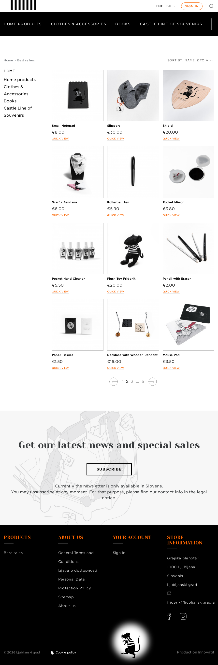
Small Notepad (63, 125)
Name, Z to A (199, 60)
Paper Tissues (62, 355)
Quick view (60, 138)
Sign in (192, 6)
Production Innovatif (195, 652)
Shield (168, 125)
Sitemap (66, 597)
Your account (132, 537)
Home (9, 71)
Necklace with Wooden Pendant (132, 355)
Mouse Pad (171, 355)
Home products (23, 24)
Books (123, 24)
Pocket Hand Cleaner (68, 278)
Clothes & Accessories (78, 24)
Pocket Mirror (173, 202)
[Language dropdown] (165, 6)
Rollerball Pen (118, 202)
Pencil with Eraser (177, 278)
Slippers (113, 125)
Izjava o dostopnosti (77, 570)
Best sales (13, 553)
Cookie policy (66, 652)
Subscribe (109, 469)
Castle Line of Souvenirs (171, 24)
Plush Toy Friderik (121, 278)
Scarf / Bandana (64, 202)
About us (66, 606)
